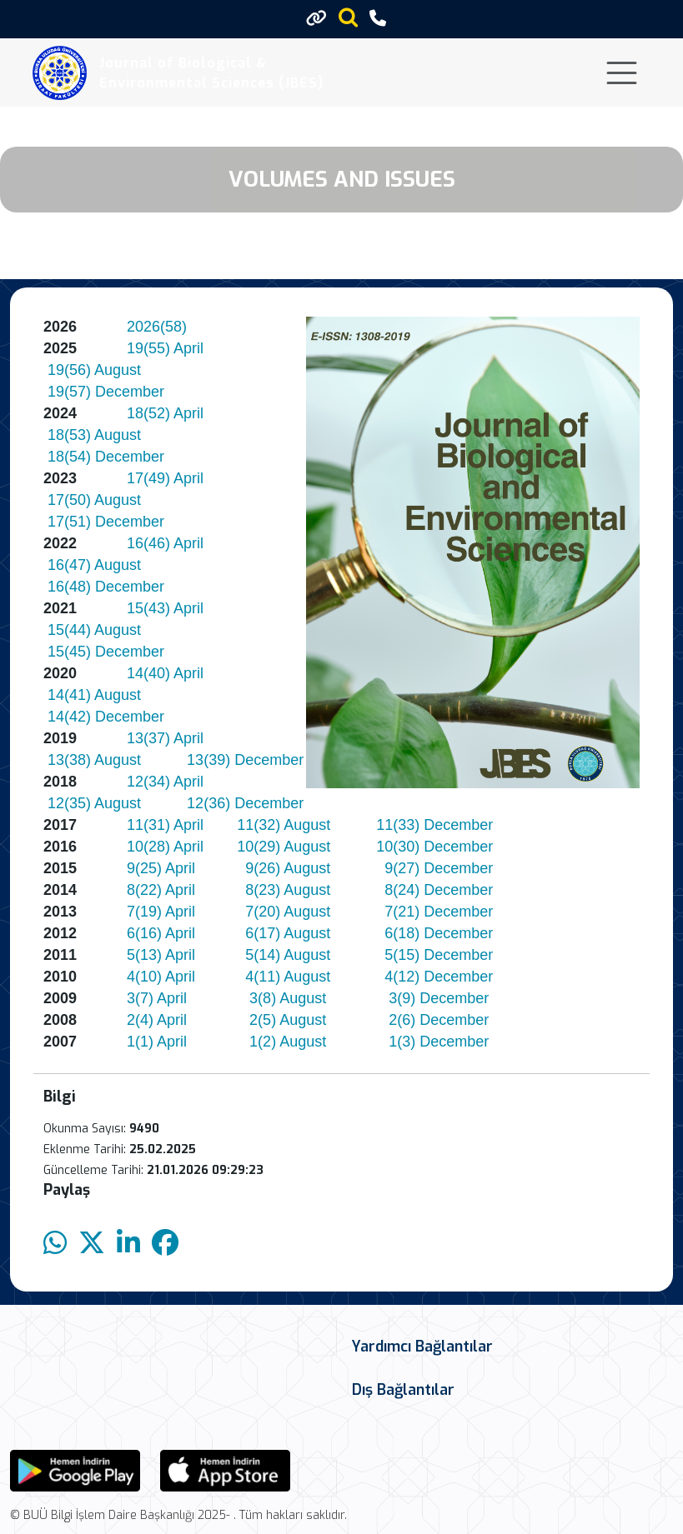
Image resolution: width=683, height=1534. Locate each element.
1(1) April (157, 1041)
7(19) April (161, 911)
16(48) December (108, 586)
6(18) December (438, 933)
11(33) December (434, 825)
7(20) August (287, 911)
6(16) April (161, 933)
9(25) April (161, 868)
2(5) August (287, 1020)
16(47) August (94, 565)
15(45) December (106, 651)
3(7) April (157, 998)
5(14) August (287, 955)
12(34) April (165, 781)
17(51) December (106, 521)
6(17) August (287, 933)
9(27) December (438, 868)
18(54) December (106, 456)
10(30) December (434, 846)
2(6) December (439, 1020)
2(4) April (157, 1020)
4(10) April (161, 976)
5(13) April (161, 955)
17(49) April (165, 478)
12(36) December (245, 803)
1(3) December (439, 1041)
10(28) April (165, 846)
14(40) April (165, 673)
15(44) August (94, 630)
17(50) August (94, 500)
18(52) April (165, 413)
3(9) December (439, 998)
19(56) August (94, 370)
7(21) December (438, 911)
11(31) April (165, 825)
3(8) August (287, 998)
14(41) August (94, 695)
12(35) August (94, 803)
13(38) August (94, 760)
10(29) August (283, 846)
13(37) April (165, 738)
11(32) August (283, 825)
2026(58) (157, 326)
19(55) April (165, 348)
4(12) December (438, 976)
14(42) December (106, 716)
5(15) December (438, 955)
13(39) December (245, 760)
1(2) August (287, 1041)
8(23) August (287, 890)
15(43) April (165, 608)
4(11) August (287, 976)
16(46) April (165, 543)
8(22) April (161, 890)
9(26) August (287, 868)
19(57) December (106, 391)
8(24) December (438, 890)
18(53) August (94, 435)
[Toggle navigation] (621, 73)
